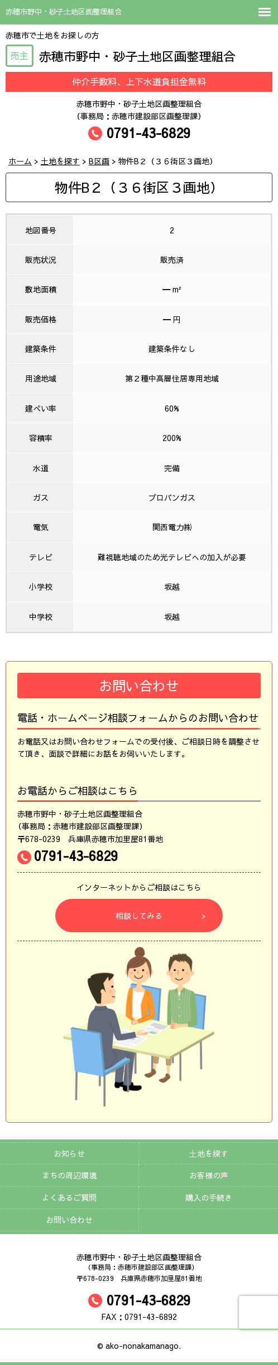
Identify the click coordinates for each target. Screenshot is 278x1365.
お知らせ (69, 1153)
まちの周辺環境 (69, 1175)
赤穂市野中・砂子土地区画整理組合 (121, 56)
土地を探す (208, 1153)
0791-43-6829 (139, 132)
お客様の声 (208, 1175)
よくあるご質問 (69, 1197)
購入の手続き (208, 1197)
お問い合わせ (69, 1219)
